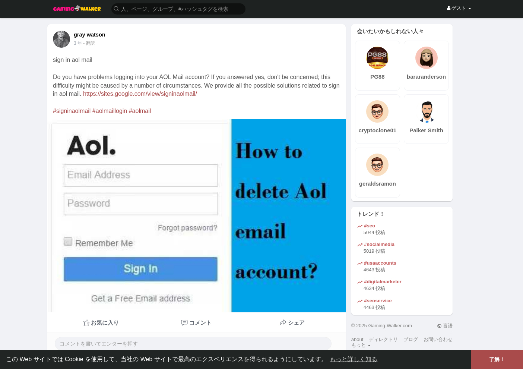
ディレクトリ (383, 339)
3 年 (78, 43)
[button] (178, 8)
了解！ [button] (497, 359)
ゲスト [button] (459, 8)
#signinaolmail (72, 111)
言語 (445, 325)
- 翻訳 (89, 43)
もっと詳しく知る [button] (353, 359)
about (357, 339)
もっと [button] (361, 345)
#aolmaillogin (109, 111)
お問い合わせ (438, 339)
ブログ (410, 339)
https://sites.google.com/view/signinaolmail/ (140, 94)
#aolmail (140, 111)
